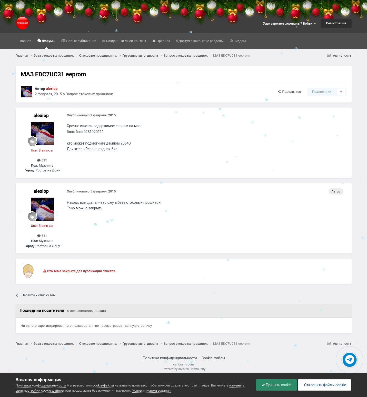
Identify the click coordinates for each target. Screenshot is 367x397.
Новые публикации (80, 41)
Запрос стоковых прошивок (89, 94)
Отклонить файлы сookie (324, 385)
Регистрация (336, 23)
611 (42, 160)
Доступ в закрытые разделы (201, 41)
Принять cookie (276, 385)
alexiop (41, 115)
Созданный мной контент (125, 41)
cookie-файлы (103, 385)
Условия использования (151, 390)
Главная (25, 41)
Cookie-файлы (213, 358)
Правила (163, 41)
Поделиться (289, 92)
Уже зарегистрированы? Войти (289, 23)
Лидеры (239, 41)
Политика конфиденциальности (170, 358)
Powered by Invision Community (183, 369)
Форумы (48, 44)
